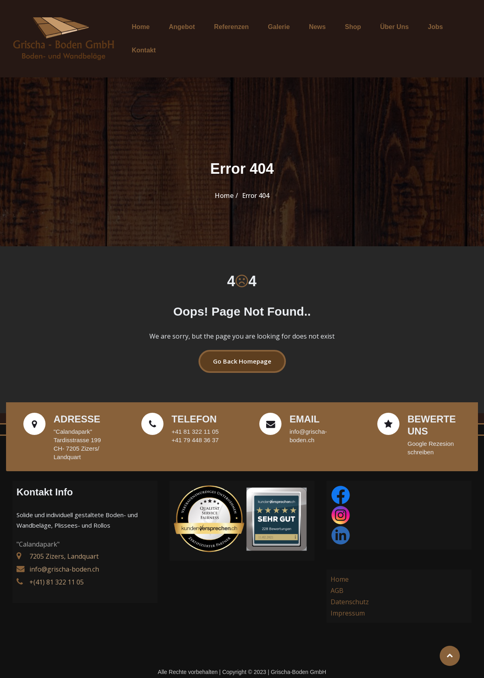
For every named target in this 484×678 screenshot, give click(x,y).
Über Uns (376, 33)
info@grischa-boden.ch (64, 558)
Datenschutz (350, 591)
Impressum (348, 602)
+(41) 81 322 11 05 (56, 571)
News (308, 33)
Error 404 (255, 185)
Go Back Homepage (242, 351)
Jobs (412, 33)
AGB (337, 580)
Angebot (187, 33)
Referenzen (232, 33)
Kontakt (447, 33)
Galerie (275, 33)
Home (150, 33)
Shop (340, 33)
